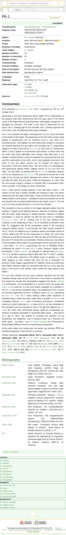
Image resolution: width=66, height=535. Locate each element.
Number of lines (9, 60)
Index (5, 488)
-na (31, 304)
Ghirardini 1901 (25, 109)
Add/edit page (8, 505)
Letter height (8, 50)
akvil (23, 249)
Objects (6, 463)
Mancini (41, 172)
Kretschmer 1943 (10, 220)
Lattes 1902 (32, 338)
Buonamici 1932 (57, 341)
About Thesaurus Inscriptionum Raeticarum (25, 530)
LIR (25, 87)
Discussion (11, 10)
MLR (26, 90)
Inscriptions (7, 466)
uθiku (33, 27)
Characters (7, 474)
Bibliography (11, 359)
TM (25, 93)
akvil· (54, 27)
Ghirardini (33, 149)
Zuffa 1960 (7, 349)
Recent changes (9, 502)
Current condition (10, 66)
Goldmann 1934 (13, 344)
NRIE (36, 347)
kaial (10, 287)
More (18, 9)
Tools (61, 10)
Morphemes (7, 471)
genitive (51, 293)
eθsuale (27, 27)
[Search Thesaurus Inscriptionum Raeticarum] (30, 3)
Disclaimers (48, 530)
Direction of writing (11, 47)
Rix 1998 (15, 296)
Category (6, 452)
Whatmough (29, 174)
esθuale (23, 251)
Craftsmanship (9, 63)
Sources (6, 96)
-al (10, 290)
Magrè (61, 251)
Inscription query (9, 494)
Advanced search (9, 496)
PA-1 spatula (29, 37)
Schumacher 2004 (31, 96)
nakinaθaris (47, 27)
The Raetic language (38, 322)
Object (5, 37)
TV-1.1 (22, 301)
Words (5, 469)
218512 (31, 93)
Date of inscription (10, 69)
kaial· (38, 27)
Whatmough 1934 (45, 344)
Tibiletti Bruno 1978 (10, 352)
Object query (8, 491)
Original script (8, 30)
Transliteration (8, 27)
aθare (55, 298)
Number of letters (10, 53)
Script (5, 44)
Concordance (8, 477)
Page (4, 10)
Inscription (57, 23)
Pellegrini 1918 (9, 341)
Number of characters (12, 56)
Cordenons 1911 (47, 338)
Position (6, 41)
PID (26, 84)
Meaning (6, 80)
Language (6, 77)
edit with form (55, 18)
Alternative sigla (9, 84)
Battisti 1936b (20, 347)
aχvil (57, 257)
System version (9, 508)
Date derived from (10, 72)
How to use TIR (9, 485)
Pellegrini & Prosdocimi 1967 (43, 349)
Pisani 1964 (52, 347)
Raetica (6, 460)
